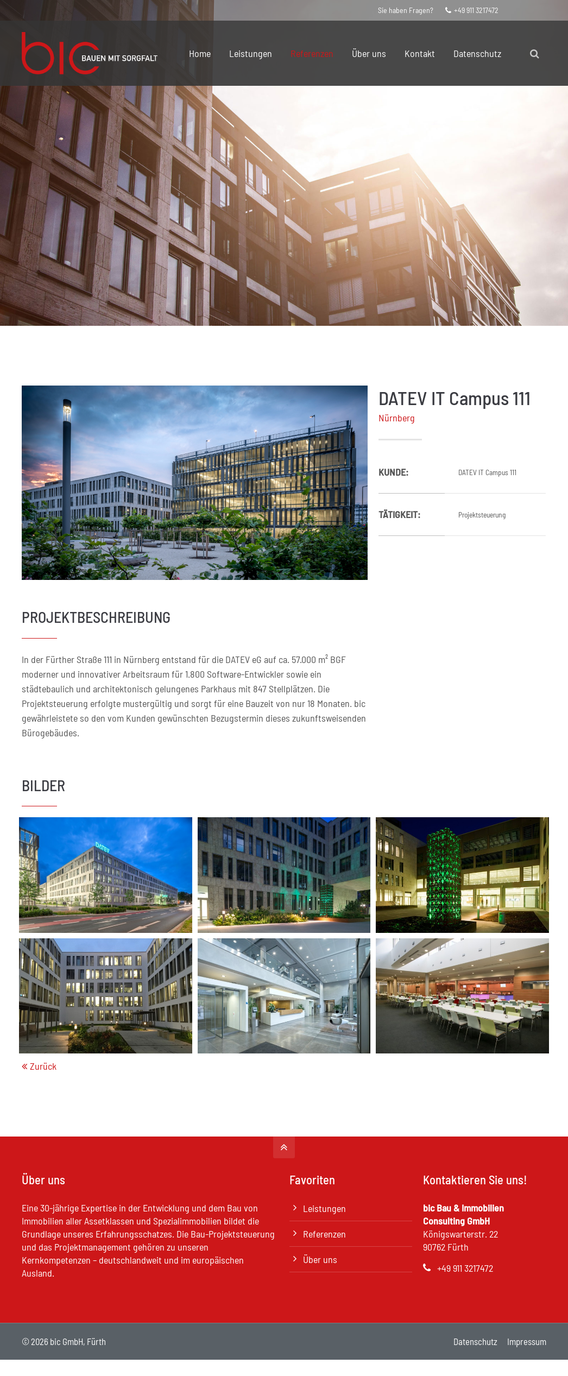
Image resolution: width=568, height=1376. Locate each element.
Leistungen (324, 1208)
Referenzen (324, 1234)
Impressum (526, 1341)
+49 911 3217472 (471, 10)
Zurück (43, 1066)
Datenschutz (475, 1341)
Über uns (320, 1259)
